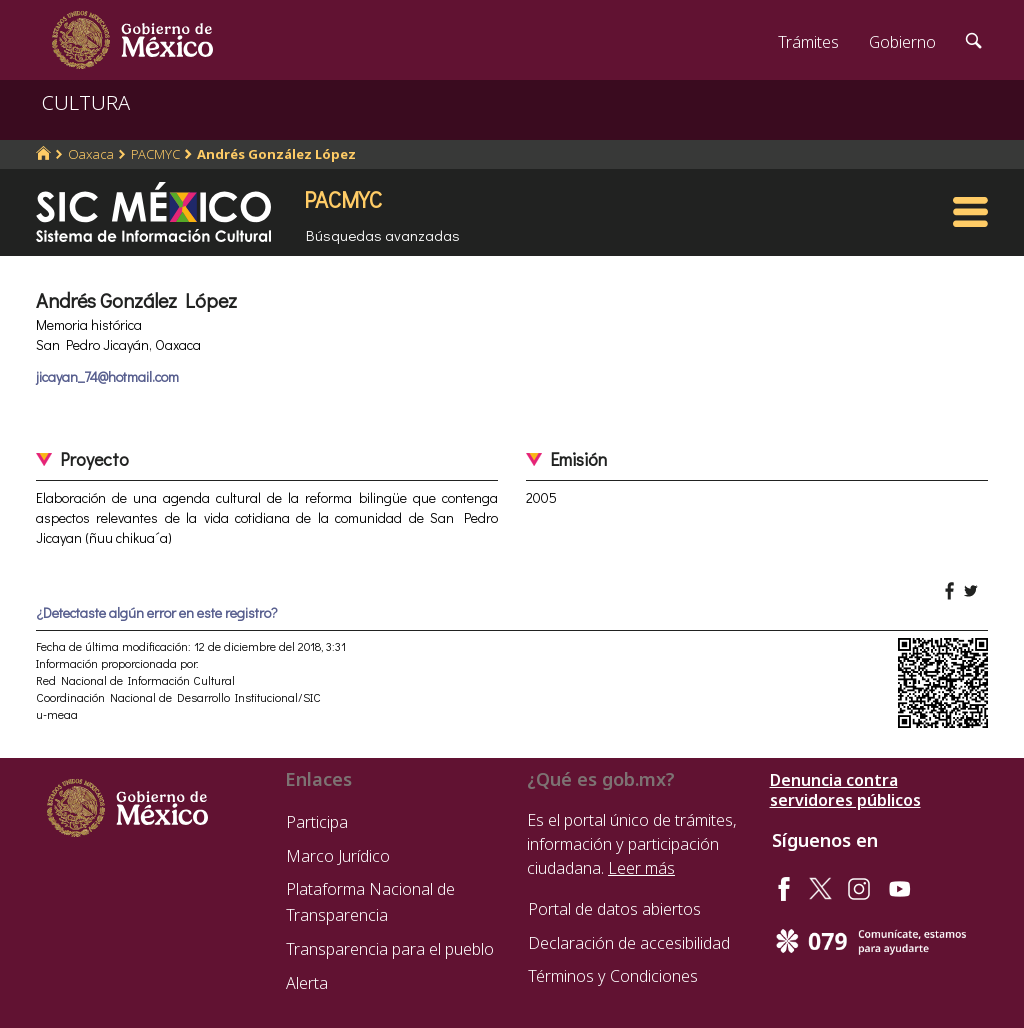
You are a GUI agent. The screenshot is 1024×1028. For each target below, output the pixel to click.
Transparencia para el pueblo (390, 949)
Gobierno (902, 42)
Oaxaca (91, 154)
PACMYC (155, 154)
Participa (317, 822)
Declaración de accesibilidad (629, 943)
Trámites (808, 42)
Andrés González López (276, 154)
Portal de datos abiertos (614, 909)
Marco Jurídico (338, 856)
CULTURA (86, 102)
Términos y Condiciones (613, 976)
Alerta (307, 983)
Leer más (641, 868)
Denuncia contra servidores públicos (845, 790)
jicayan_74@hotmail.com (107, 376)
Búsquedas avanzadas (383, 235)
